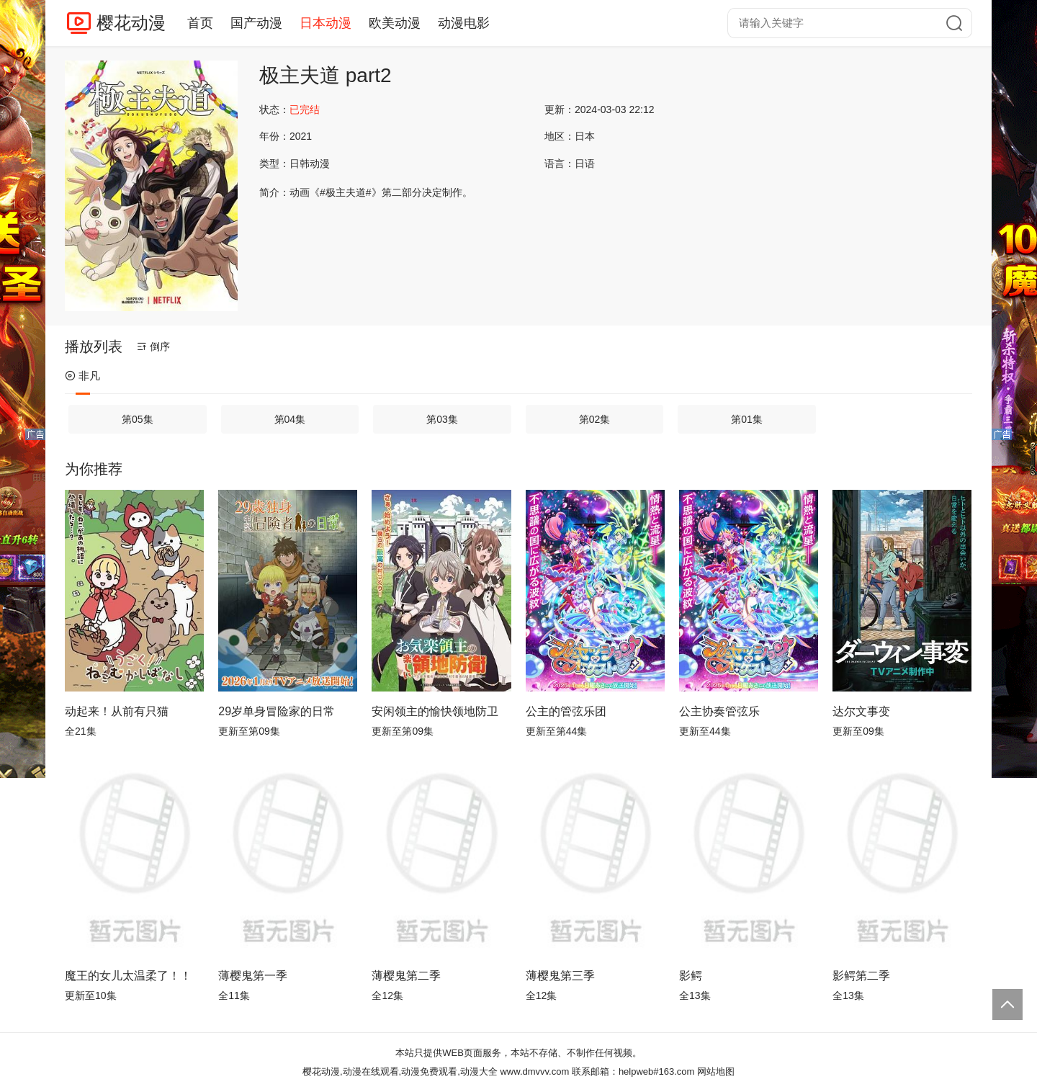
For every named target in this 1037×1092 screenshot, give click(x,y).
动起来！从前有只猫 (117, 711)
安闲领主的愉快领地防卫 (435, 711)
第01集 (747, 419)
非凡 (82, 376)
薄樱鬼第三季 (560, 976)
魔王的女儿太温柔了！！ (128, 976)
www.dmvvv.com (534, 1071)
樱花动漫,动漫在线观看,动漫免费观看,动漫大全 (400, 1071)
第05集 (137, 419)
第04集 (290, 419)
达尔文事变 (861, 711)
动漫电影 (464, 23)
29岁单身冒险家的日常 (276, 711)
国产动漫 (256, 23)
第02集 (595, 419)
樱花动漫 (131, 22)
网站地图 (716, 1071)
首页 (200, 23)
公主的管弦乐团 (566, 711)
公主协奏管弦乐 (719, 711)
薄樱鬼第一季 (252, 976)
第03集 (442, 419)
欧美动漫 (395, 23)
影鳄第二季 (861, 976)
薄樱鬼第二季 (406, 976)
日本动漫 (325, 23)
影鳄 (690, 976)
